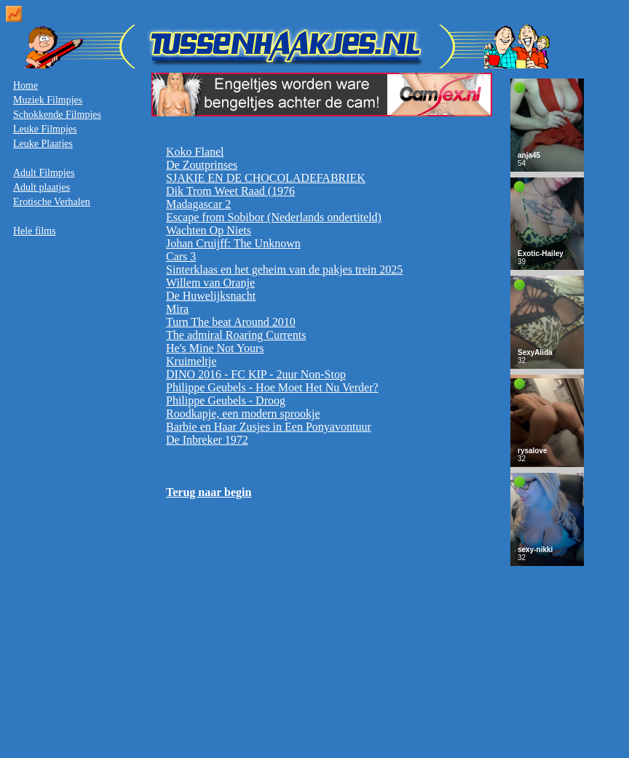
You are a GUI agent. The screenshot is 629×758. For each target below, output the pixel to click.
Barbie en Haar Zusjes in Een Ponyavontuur (268, 426)
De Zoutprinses (201, 165)
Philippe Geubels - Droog (225, 400)
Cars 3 (181, 256)
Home (25, 85)
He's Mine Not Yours (215, 348)
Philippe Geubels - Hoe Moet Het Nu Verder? (272, 387)
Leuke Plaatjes (43, 143)
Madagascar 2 (198, 204)
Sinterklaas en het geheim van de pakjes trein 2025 (284, 269)
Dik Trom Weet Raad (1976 (230, 191)
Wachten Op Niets (208, 230)
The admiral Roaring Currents (236, 335)
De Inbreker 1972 (207, 440)
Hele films (34, 231)
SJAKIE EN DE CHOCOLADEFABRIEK (265, 178)
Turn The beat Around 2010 (231, 322)
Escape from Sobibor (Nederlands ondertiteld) (273, 217)
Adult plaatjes (41, 187)
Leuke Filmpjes (45, 129)
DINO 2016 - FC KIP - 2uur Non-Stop (256, 374)
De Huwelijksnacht (211, 296)
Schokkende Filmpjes (57, 114)
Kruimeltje (191, 361)
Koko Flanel (195, 151)
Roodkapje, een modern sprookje (243, 413)
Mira (177, 309)
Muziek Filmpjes (47, 100)
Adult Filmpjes (43, 172)
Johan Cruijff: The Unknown (233, 243)
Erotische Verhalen (51, 201)
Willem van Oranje (210, 282)
